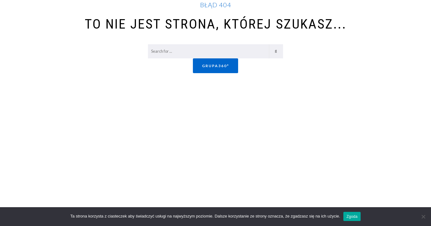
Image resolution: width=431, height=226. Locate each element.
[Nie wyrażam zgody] (423, 216)
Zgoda (351, 216)
